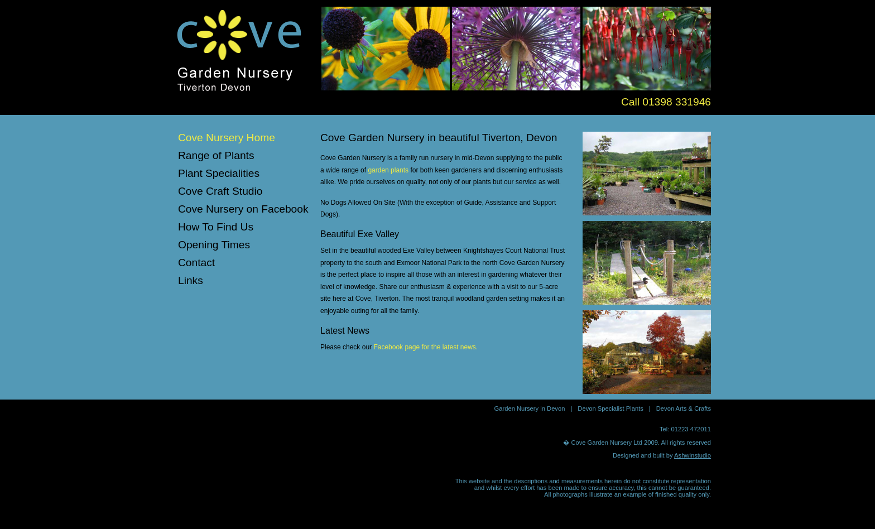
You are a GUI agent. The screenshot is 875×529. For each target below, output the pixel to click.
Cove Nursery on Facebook (243, 209)
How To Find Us (215, 227)
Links (190, 280)
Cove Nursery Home (226, 137)
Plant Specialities (218, 173)
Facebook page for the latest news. (425, 347)
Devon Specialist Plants (610, 408)
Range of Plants (216, 155)
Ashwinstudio (692, 455)
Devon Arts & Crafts (683, 408)
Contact (196, 262)
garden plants (388, 170)
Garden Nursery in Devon (529, 408)
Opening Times (214, 245)
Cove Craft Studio (220, 191)
